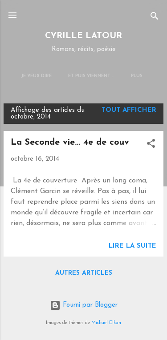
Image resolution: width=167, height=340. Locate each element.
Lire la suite (132, 246)
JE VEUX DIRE (36, 76)
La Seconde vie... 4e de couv (70, 142)
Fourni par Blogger (84, 305)
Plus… (138, 76)
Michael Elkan (106, 322)
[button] (151, 145)
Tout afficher (129, 110)
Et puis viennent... (91, 76)
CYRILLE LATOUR (83, 36)
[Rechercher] (154, 18)
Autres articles (83, 273)
